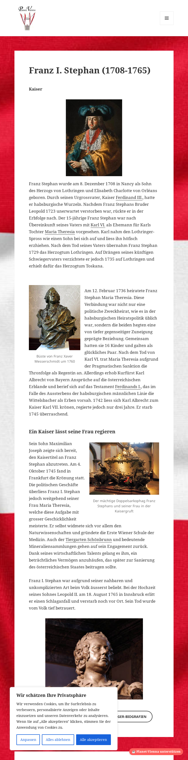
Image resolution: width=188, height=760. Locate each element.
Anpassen (28, 739)
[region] (64, 718)
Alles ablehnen (58, 739)
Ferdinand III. (129, 197)
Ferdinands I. (128, 386)
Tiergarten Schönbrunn (89, 539)
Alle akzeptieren (93, 739)
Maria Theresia (60, 231)
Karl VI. (98, 225)
